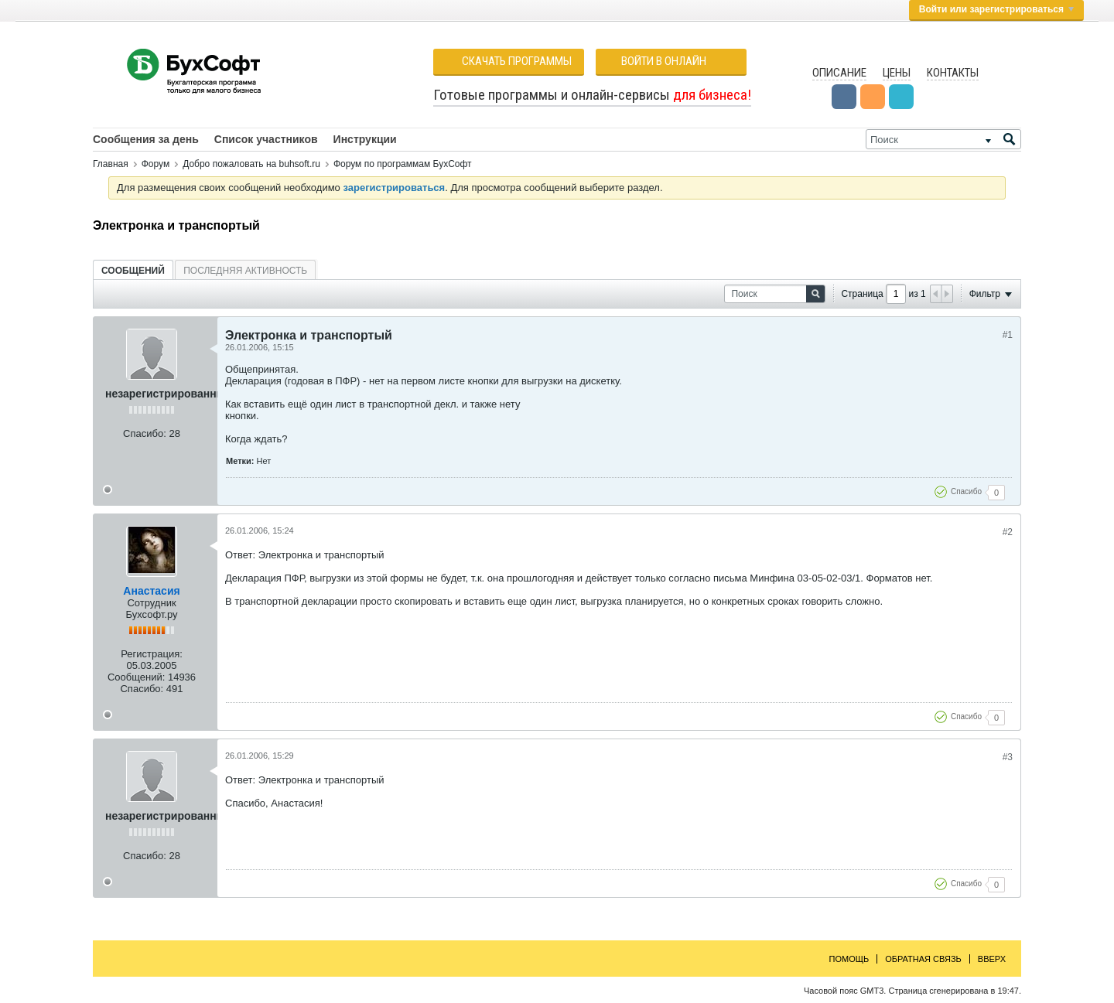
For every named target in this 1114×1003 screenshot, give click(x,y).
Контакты (953, 73)
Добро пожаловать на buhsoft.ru (251, 164)
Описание (839, 73)
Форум (155, 164)
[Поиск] (943, 139)
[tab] (133, 270)
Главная (110, 164)
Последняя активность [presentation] (245, 270)
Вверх (992, 959)
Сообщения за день (146, 139)
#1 (1008, 334)
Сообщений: (136, 677)
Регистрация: (152, 654)
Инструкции (365, 139)
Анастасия (151, 591)
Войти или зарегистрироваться (996, 9)
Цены (897, 73)
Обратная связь (923, 959)
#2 (1008, 532)
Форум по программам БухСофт (402, 164)
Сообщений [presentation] (133, 270)
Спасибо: (144, 433)
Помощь (849, 959)
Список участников (266, 139)
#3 (1008, 757)
